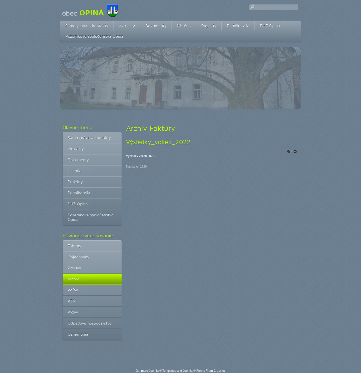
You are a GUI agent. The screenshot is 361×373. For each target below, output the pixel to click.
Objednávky (78, 256)
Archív (73, 279)
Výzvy (73, 312)
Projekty (208, 25)
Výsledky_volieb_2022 (158, 141)
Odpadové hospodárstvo (90, 323)
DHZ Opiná (270, 25)
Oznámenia (78, 334)
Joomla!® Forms (194, 370)
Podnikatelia (238, 25)
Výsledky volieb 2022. (140, 156)
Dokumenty (155, 25)
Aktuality (127, 25)
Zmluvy (74, 267)
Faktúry (74, 245)
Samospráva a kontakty (86, 25)
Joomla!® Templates (162, 370)
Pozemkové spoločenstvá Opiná (94, 36)
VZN (72, 301)
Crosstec (219, 370)
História (184, 25)
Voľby (73, 290)
